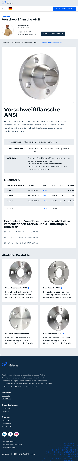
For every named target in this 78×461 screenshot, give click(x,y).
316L (45, 201)
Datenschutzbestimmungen (12, 445)
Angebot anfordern (64, 8)
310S (45, 195)
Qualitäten (6, 399)
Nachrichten (7, 423)
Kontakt (5, 411)
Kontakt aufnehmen (51, 33)
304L (45, 190)
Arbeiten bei (7, 426)
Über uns (6, 421)
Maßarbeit (6, 408)
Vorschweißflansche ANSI (27, 42)
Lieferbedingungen (9, 448)
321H (45, 209)
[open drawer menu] (74, 3)
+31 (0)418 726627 (24, 32)
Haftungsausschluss (9, 442)
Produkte (7, 42)
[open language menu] (10, 8)
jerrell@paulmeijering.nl (27, 34)
